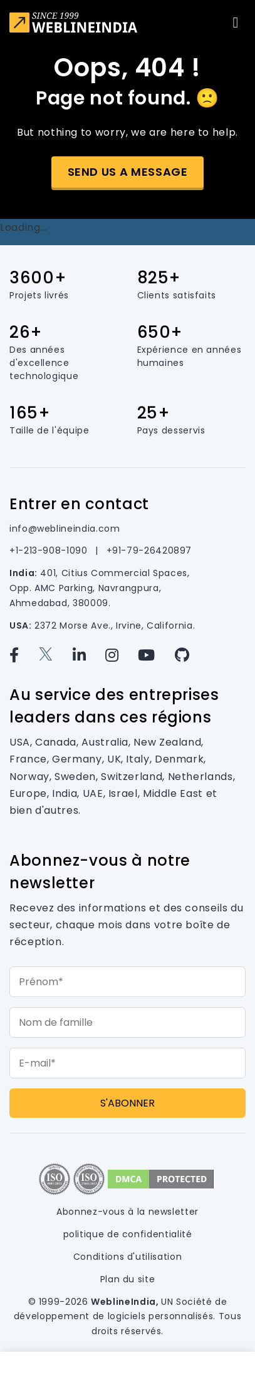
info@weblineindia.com (64, 528)
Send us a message (128, 172)
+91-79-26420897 (149, 550)
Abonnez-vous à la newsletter (127, 1211)
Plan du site (127, 1279)
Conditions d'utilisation (127, 1256)
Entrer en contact (79, 504)
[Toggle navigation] (236, 23)
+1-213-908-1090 (49, 550)
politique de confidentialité (127, 1234)
